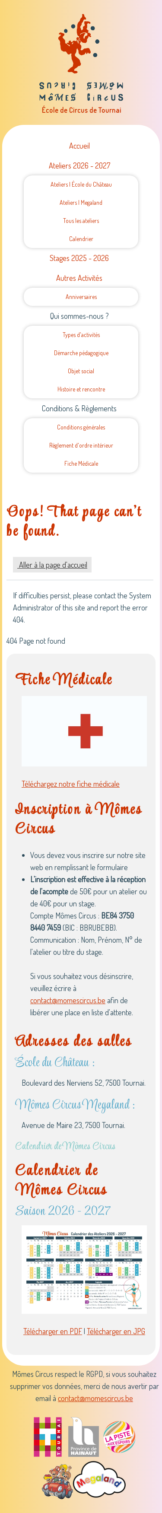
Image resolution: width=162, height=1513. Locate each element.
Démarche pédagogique (81, 352)
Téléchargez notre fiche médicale (71, 783)
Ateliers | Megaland (81, 202)
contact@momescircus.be (67, 1000)
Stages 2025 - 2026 (79, 258)
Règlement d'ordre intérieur (81, 445)
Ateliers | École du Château (81, 184)
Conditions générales (81, 427)
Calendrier (81, 238)
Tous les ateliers (81, 220)
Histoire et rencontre (81, 389)
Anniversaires (81, 296)
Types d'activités (81, 334)
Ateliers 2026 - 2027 (79, 165)
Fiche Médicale (81, 463)
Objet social (81, 371)
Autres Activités (79, 278)
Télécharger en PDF (52, 1331)
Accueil (79, 145)
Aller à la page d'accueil (52, 564)
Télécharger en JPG (116, 1331)
